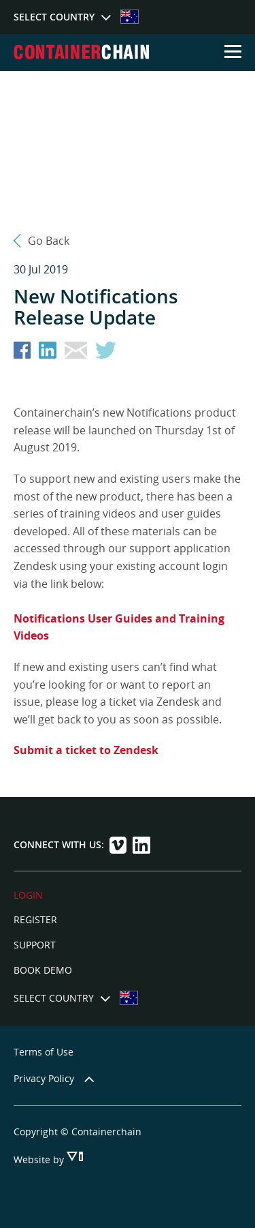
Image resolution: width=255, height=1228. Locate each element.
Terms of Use (43, 1051)
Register (35, 919)
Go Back (48, 240)
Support (35, 944)
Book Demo (43, 969)
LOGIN (28, 894)
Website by (40, 1159)
